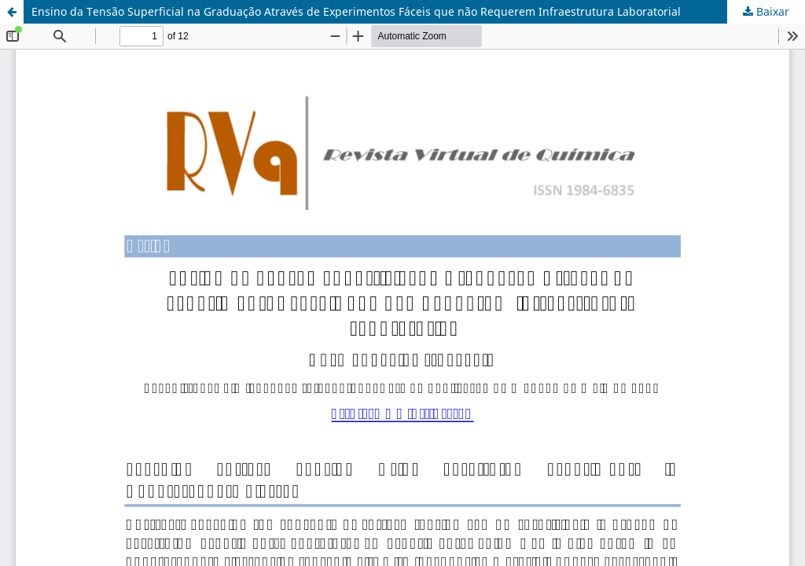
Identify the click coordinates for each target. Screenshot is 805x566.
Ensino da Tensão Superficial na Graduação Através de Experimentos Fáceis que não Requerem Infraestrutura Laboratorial (356, 11)
